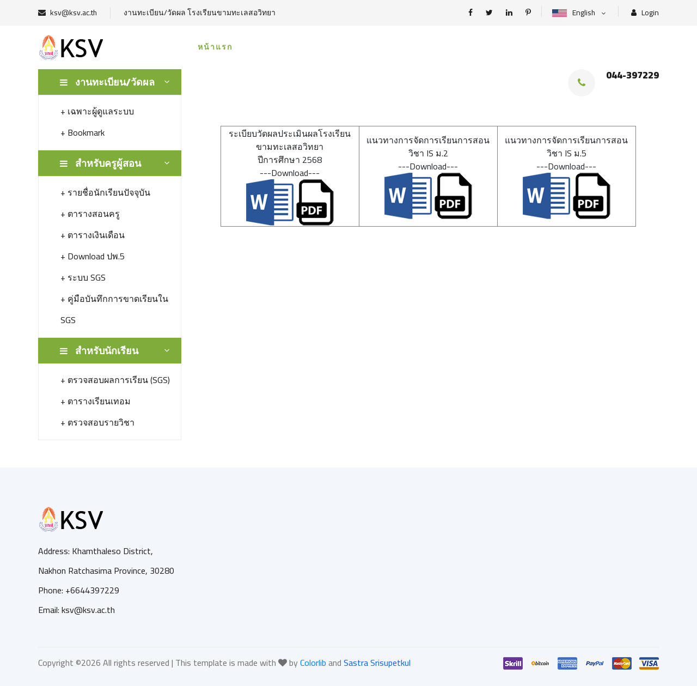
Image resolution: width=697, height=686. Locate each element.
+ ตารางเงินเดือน (92, 235)
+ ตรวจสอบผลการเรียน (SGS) (115, 380)
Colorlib (313, 662)
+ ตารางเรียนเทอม (95, 401)
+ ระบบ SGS (83, 277)
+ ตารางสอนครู (90, 213)
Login (645, 13)
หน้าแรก (215, 47)
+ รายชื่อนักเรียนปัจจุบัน (105, 192)
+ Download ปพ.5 (92, 256)
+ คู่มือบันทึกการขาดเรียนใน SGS (114, 309)
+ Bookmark (82, 132)
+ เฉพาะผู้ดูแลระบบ (97, 111)
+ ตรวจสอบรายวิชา (97, 422)
